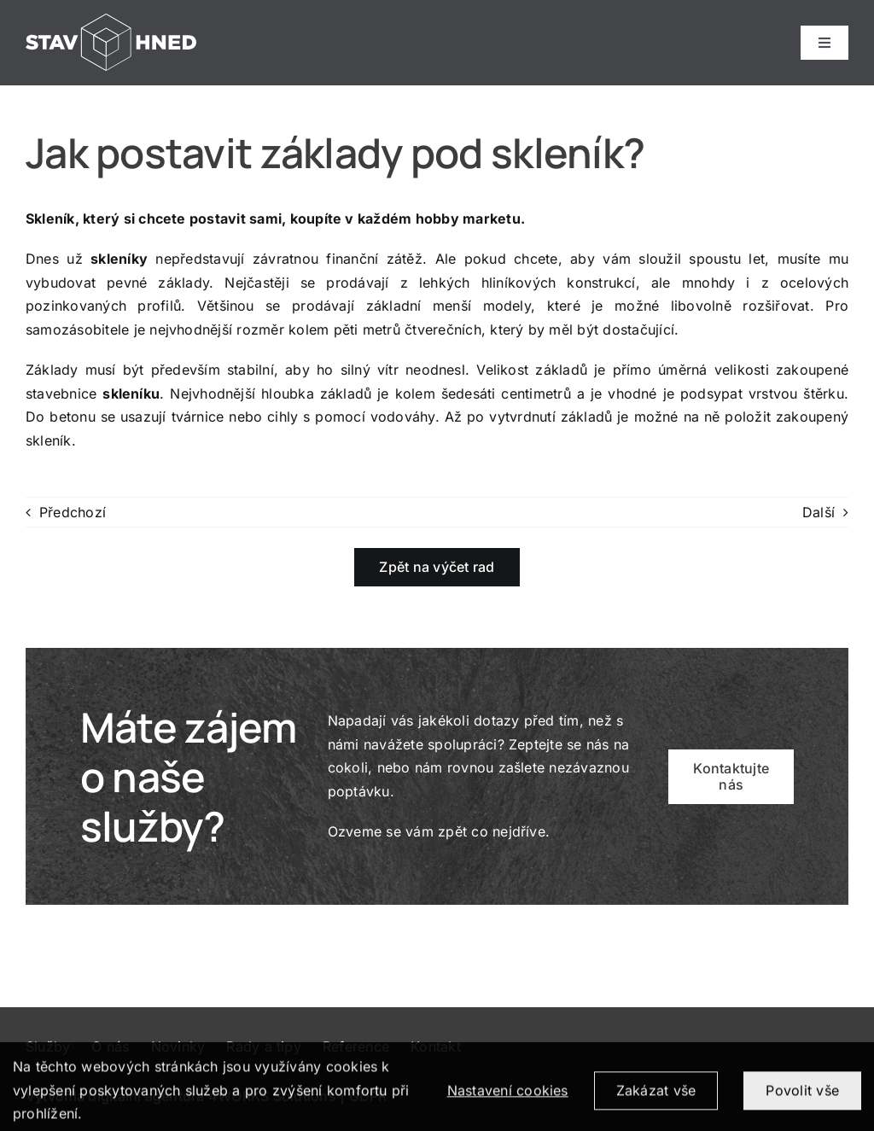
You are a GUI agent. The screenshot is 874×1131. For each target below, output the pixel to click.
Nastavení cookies (507, 1096)
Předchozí (72, 512)
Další (818, 512)
